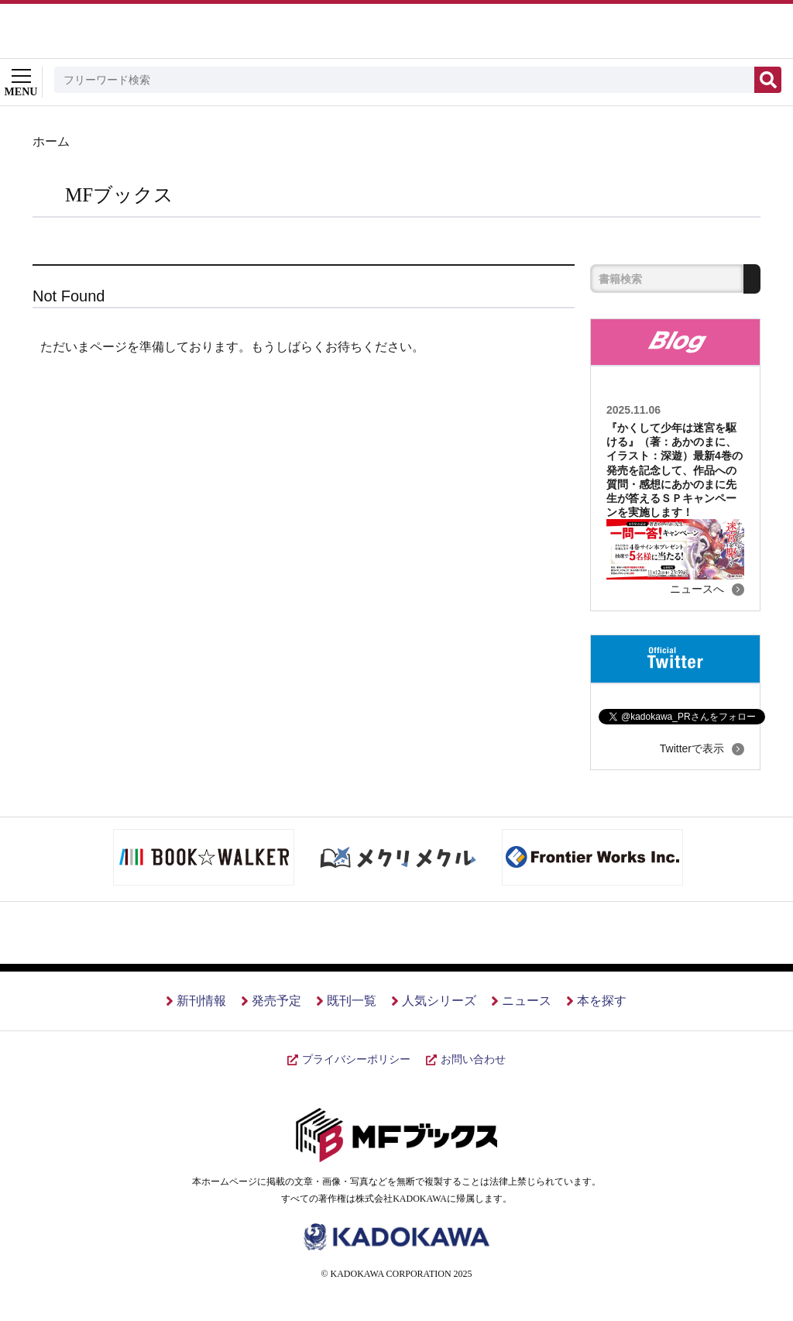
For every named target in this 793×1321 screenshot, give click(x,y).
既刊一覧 (351, 1000)
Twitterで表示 (692, 748)
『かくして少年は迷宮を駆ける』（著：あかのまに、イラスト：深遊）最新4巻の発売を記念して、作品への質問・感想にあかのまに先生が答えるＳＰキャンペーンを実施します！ (674, 469)
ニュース (526, 1000)
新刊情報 (201, 1000)
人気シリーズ (439, 1000)
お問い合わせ (473, 1059)
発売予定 (276, 1000)
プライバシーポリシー (356, 1059)
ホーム (51, 141)
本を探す (602, 1000)
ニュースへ (697, 589)
